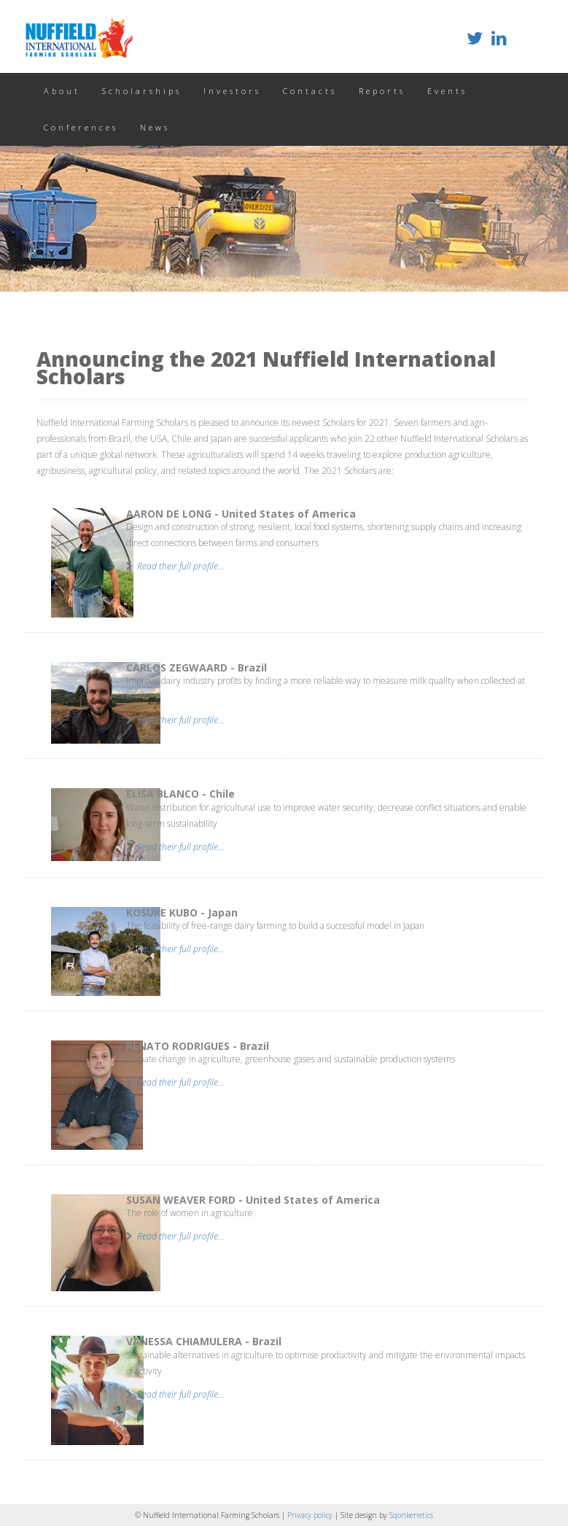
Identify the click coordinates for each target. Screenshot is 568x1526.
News (155, 127)
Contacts (310, 90)
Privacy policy (311, 1515)
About (62, 90)
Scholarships (142, 90)
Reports (382, 90)
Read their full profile (177, 566)
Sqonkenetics (411, 1515)
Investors (232, 90)
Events (447, 90)
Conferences (81, 127)
